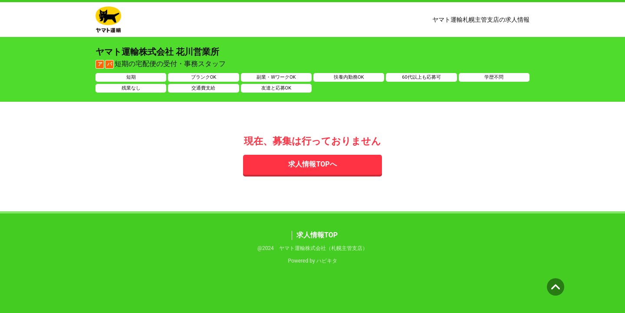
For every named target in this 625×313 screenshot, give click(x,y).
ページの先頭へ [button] (555, 287)
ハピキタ (326, 261)
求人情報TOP (317, 235)
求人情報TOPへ (312, 164)
